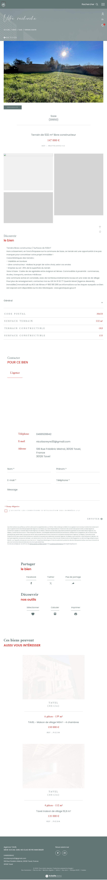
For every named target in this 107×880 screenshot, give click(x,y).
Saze (20, 30)
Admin (58, 870)
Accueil (7, 30)
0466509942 (43, 434)
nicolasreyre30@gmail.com (53, 441)
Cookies (83, 870)
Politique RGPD (74, 870)
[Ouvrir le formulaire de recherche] (90, 4)
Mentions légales (48, 870)
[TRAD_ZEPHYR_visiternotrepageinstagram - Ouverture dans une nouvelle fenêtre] (64, 853)
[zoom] (28, 155)
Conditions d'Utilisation (56, 544)
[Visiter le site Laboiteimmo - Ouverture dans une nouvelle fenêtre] (53, 874)
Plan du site (37, 870)
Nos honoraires (26, 870)
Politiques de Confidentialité (38, 544)
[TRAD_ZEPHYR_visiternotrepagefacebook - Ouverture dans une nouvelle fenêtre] (57, 853)
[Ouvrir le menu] (103, 4)
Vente (14, 30)
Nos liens (65, 870)
